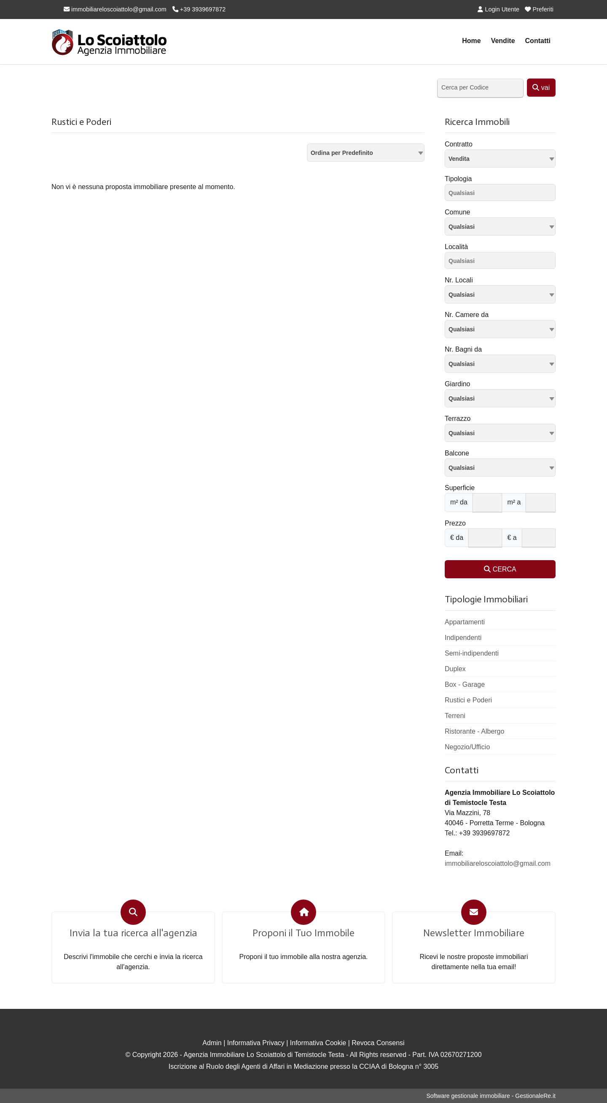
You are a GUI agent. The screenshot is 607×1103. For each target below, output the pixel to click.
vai (541, 87)
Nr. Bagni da (463, 349)
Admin (211, 1042)
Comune (457, 212)
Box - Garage (465, 684)
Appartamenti (465, 622)
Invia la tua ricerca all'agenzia (133, 933)
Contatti (538, 40)
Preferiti (539, 9)
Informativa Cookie (318, 1042)
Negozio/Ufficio (467, 747)
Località (456, 246)
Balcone (457, 453)
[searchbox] (502, 194)
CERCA (500, 569)
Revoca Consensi (378, 1042)
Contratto (459, 144)
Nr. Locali (459, 280)
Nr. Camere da (467, 314)
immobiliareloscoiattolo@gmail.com (115, 9)
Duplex (455, 668)
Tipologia (458, 178)
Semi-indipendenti (472, 653)
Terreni (455, 715)
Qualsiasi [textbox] (462, 226)
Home (471, 40)
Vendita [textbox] (459, 158)
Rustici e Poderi (468, 700)
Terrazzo (457, 418)
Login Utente (498, 9)
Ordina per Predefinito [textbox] (342, 152)
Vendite (503, 40)
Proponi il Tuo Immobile (303, 933)
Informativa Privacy (256, 1042)
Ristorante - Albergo (474, 731)
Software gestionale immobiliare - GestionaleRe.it (491, 1095)
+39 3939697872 (199, 9)
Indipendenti (463, 637)
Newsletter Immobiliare (473, 933)
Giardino (457, 384)
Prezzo (455, 523)
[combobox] (365, 153)
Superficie (460, 487)
